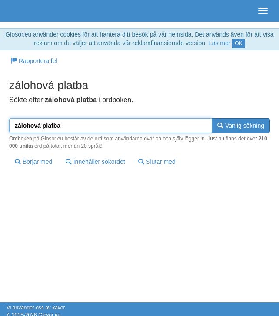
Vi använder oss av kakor (36, 308)
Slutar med (157, 161)
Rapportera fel (34, 60)
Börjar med (33, 161)
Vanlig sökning (240, 125)
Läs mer (220, 43)
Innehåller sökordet (95, 161)
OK (238, 43)
